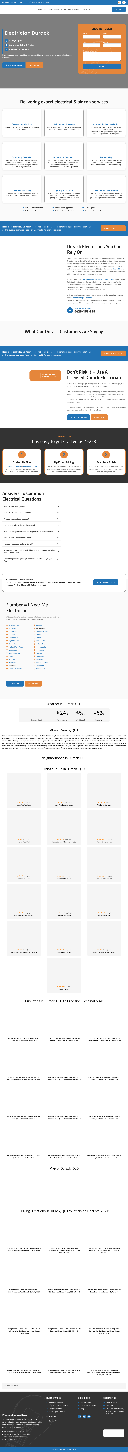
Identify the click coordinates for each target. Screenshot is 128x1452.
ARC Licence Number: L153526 (14, 1437)
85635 (17, 1434)
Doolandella (13, 638)
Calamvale (13, 631)
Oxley (11, 656)
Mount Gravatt (14, 653)
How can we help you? (91, 51)
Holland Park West (16, 647)
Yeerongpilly (41, 669)
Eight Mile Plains (15, 641)
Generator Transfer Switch (95, 211)
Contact (119, 9)
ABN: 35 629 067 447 (10, 1439)
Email (105, 33)
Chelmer (39, 635)
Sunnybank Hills (42, 662)
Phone (85, 42)
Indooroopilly (41, 647)
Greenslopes (14, 644)
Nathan (39, 653)
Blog (82, 1409)
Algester (39, 625)
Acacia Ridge (14, 625)
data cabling (117, 269)
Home (40, 9)
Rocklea (12, 659)
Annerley (12, 628)
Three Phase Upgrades (64, 208)
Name (85, 33)
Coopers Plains (42, 631)
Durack (39, 638)
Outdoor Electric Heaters (64, 211)
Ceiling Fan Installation (34, 208)
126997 (13, 1432)
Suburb (106, 42)
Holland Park (41, 644)
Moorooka (40, 650)
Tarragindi (40, 666)
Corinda (12, 635)
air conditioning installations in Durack (98, 279)
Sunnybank (13, 662)
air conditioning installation (81, 298)
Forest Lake (40, 641)
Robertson (40, 656)
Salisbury (39, 659)
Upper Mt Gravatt (15, 669)
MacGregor (13, 650)
